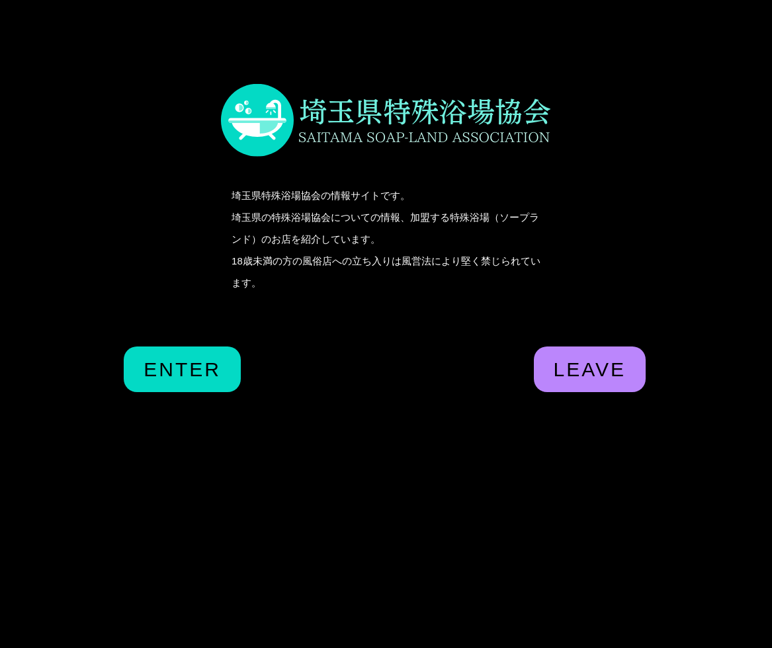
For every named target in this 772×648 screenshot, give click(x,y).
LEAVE (590, 369)
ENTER (182, 369)
